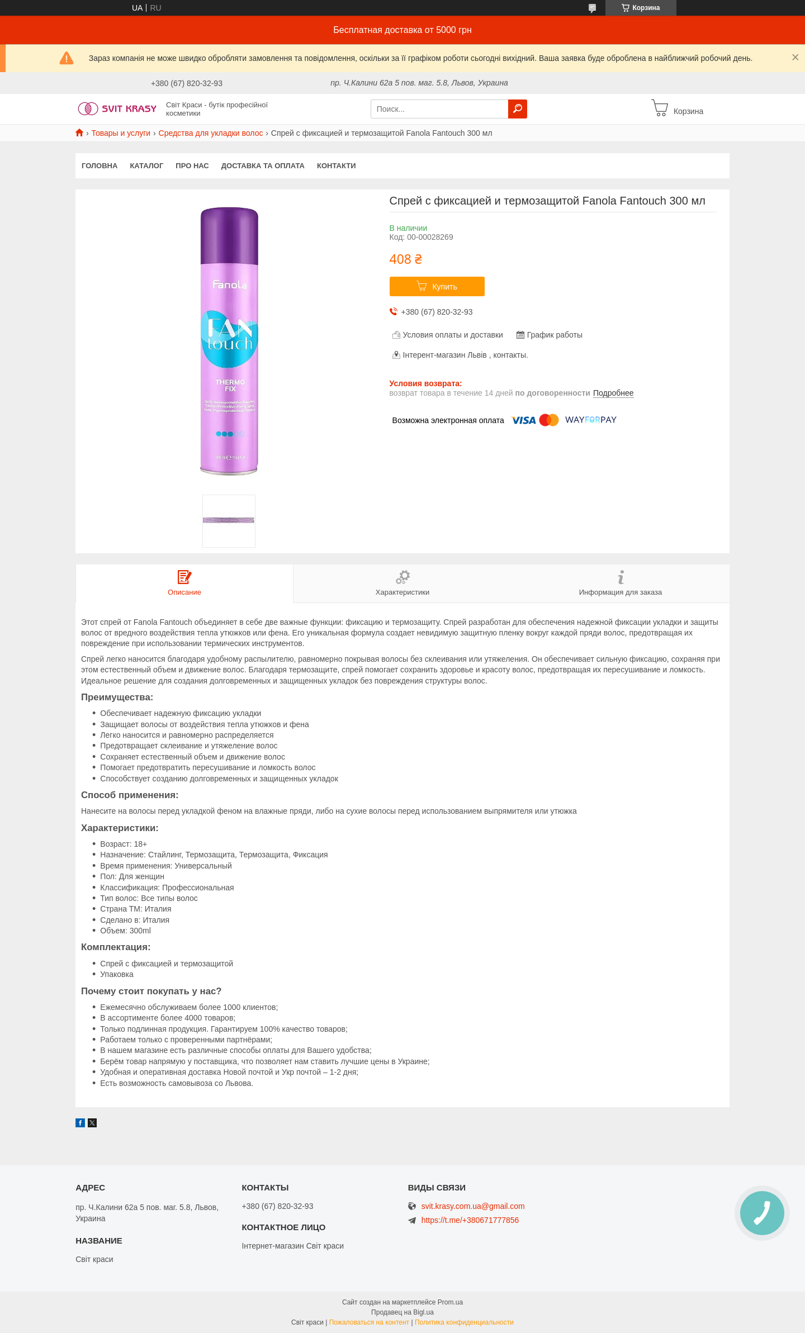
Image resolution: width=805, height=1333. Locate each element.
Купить (444, 286)
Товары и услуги (120, 133)
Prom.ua (450, 1302)
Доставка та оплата (263, 166)
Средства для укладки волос (211, 133)
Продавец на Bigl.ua (402, 1312)
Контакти (336, 166)
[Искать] (517, 108)
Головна (99, 166)
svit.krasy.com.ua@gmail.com (473, 1206)
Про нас (192, 166)
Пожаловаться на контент (369, 1322)
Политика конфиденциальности (464, 1322)
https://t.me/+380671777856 (470, 1220)
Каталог (146, 166)
